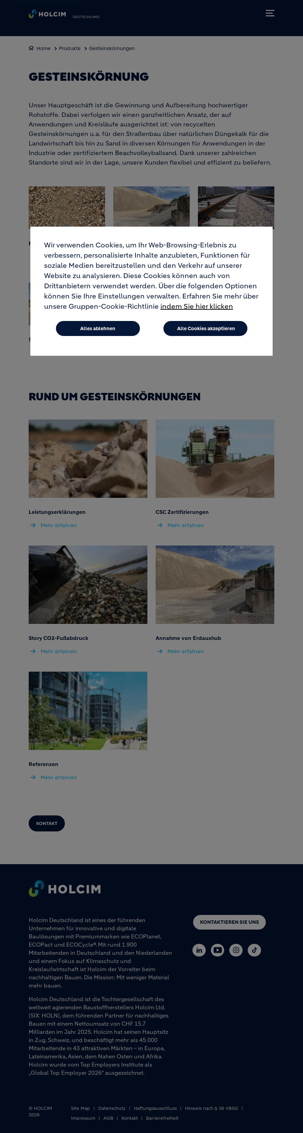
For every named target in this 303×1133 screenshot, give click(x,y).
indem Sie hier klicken (196, 306)
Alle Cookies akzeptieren (206, 328)
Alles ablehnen (97, 328)
